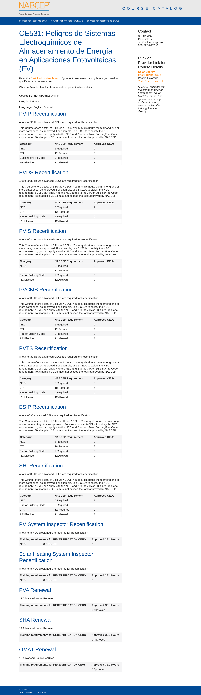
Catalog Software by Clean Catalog (32, 692)
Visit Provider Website (151, 81)
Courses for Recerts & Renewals (103, 21)
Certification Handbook (44, 78)
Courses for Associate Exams (33, 21)
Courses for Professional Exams (67, 21)
